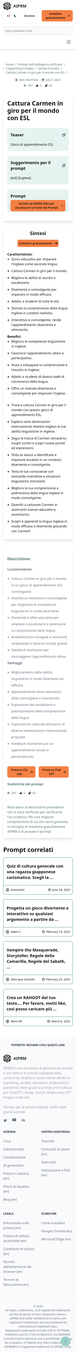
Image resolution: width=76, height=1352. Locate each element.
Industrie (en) (13, 1149)
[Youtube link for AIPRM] (14, 1120)
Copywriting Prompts (20, 68)
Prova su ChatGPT (54, 772)
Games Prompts (49, 68)
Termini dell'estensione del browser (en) (17, 1267)
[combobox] (38, 31)
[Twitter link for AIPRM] (5, 1120)
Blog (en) (10, 1199)
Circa (7, 1141)
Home (10, 64)
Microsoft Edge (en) (56, 1239)
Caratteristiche (14, 1157)
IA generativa (13, 1165)
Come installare (53, 1223)
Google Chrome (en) (56, 1231)
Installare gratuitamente (58, 16)
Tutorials (48, 1141)
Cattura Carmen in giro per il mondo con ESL (36, 72)
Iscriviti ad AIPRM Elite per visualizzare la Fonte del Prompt (39, 205)
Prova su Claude (22, 772)
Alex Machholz (28, 80)
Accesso (29, 16)
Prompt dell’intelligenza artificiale (40, 64)
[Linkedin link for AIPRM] (24, 1120)
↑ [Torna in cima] (65, 1341)
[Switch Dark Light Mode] (15, 16)
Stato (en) (48, 1162)
